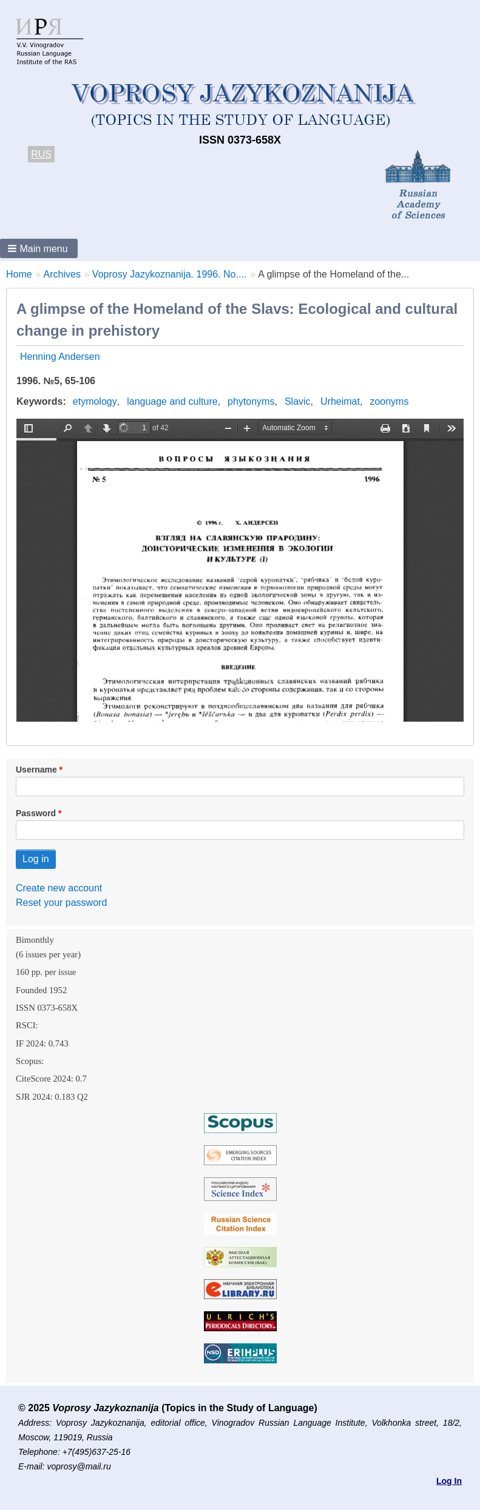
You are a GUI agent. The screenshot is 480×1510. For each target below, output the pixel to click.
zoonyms (389, 401)
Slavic (298, 401)
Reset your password (61, 902)
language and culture (172, 401)
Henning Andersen (60, 356)
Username (36, 769)
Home (19, 274)
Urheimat (340, 401)
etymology (95, 401)
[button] (39, 248)
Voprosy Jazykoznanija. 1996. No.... (169, 274)
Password (36, 813)
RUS (41, 154)
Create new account (59, 888)
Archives (62, 274)
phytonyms (251, 401)
